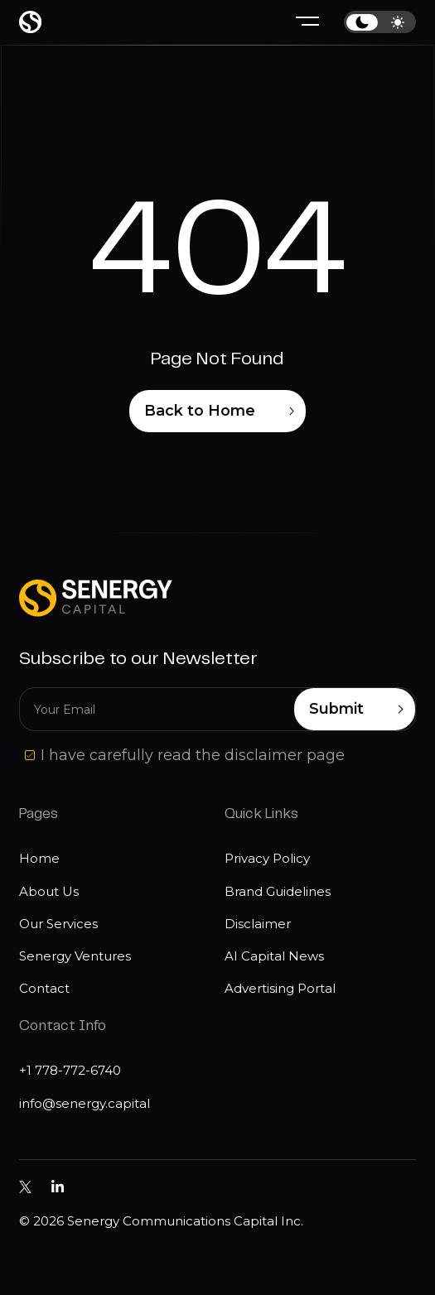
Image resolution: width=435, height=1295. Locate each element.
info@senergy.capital (84, 1103)
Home (39, 858)
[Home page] (30, 22)
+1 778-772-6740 (70, 1070)
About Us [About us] (49, 891)
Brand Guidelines (278, 891)
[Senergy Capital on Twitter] (25, 1187)
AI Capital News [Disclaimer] (274, 956)
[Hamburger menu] (307, 22)
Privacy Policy (267, 858)
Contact (44, 988)
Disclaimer (258, 924)
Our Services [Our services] (58, 924)
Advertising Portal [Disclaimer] (280, 988)
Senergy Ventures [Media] (75, 956)
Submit (356, 709)
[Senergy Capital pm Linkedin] (57, 1187)
